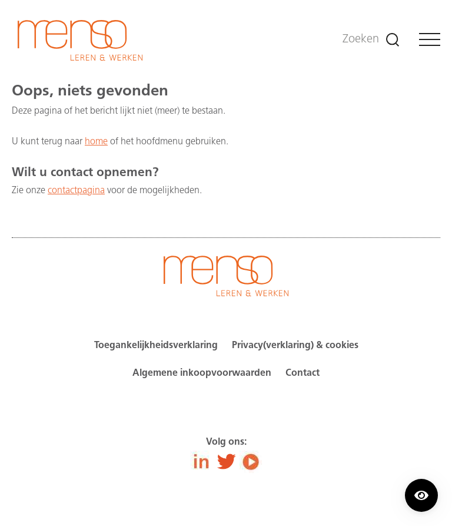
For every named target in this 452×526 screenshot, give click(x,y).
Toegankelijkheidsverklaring (156, 345)
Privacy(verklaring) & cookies (295, 345)
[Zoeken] (392, 40)
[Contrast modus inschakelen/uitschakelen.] (421, 495)
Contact (302, 373)
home (96, 142)
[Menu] (429, 39)
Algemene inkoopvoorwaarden (201, 373)
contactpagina (76, 191)
